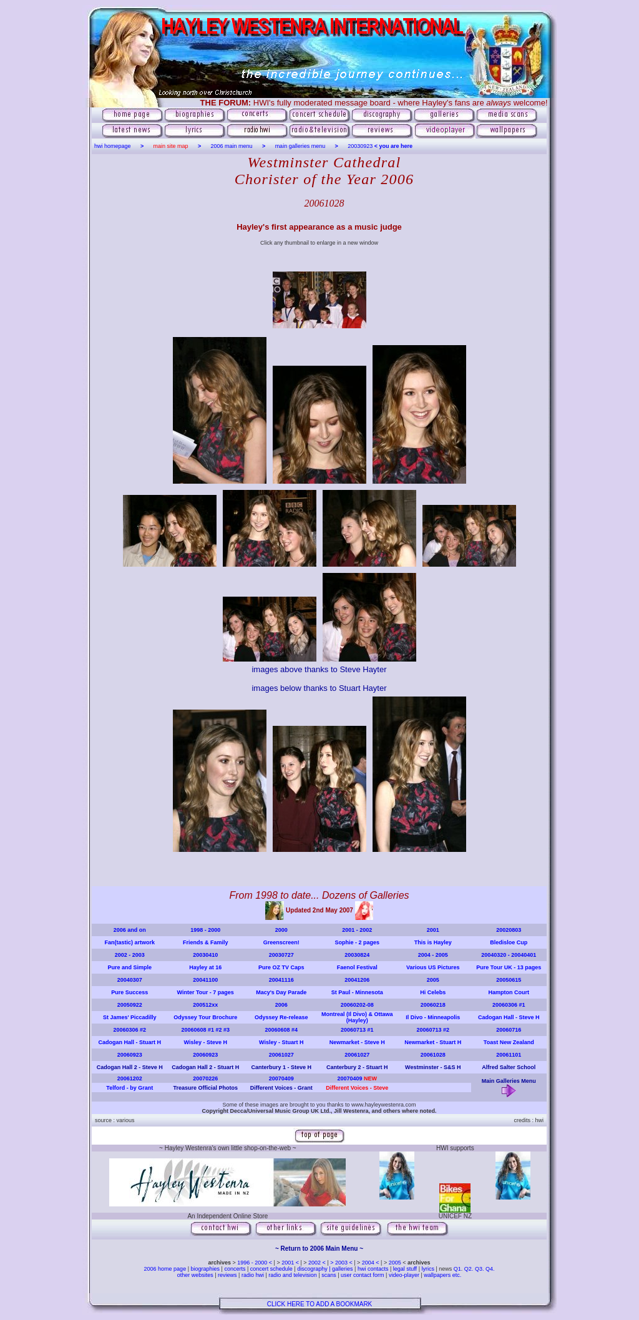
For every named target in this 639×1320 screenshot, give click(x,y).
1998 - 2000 (205, 930)
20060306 (504, 1005)
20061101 (508, 1055)
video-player (405, 1275)
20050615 (508, 980)
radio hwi (252, 1275)
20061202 (129, 1078)
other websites (195, 1275)
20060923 (129, 1055)
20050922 (129, 1005)
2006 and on (130, 930)
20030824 (356, 955)
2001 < (290, 1262)
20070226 (205, 1078)
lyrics (427, 1269)
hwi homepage (112, 146)
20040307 (129, 980)
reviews (227, 1275)
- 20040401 (521, 955)
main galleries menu (300, 146)
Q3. (479, 1269)
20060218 (433, 1005)
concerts (234, 1269)
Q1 (457, 1269)
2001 (348, 930)
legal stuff (405, 1269)
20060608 (193, 1030)
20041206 (356, 980)
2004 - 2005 (433, 955)
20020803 (508, 930)
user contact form (362, 1275)
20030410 (205, 955)
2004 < (371, 1262)
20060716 (508, 1030)
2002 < (317, 1262)
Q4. (490, 1269)
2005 (433, 980)
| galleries (341, 1269)
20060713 (353, 1030)
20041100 (205, 980)
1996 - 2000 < (255, 1262)
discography (312, 1269)
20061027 (281, 1055)
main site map (171, 146)
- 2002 (363, 930)
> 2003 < (342, 1262)
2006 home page (166, 1269)
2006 (281, 1005)
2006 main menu (232, 146)
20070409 (281, 1078)
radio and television (292, 1275)
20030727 (281, 955)
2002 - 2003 (130, 955)
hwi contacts (373, 1269)
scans (328, 1275)
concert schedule (271, 1269)
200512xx (205, 1005)
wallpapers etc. (442, 1275)
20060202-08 (357, 1005)
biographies (205, 1269)
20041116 (281, 980)
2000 (281, 930)
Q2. (469, 1269)
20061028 (433, 1055)
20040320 (493, 955)
